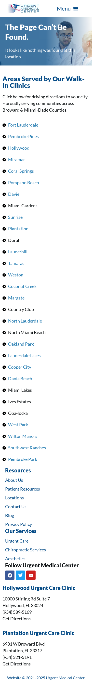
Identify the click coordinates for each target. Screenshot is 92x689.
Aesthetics (15, 558)
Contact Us (15, 506)
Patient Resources (22, 489)
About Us (14, 480)
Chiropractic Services (25, 549)
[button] (67, 9)
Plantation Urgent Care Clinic (38, 633)
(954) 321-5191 (17, 657)
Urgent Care (16, 541)
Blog (9, 515)
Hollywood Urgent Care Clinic (38, 588)
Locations (14, 497)
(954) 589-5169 (17, 612)
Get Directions (16, 618)
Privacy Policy (18, 524)
